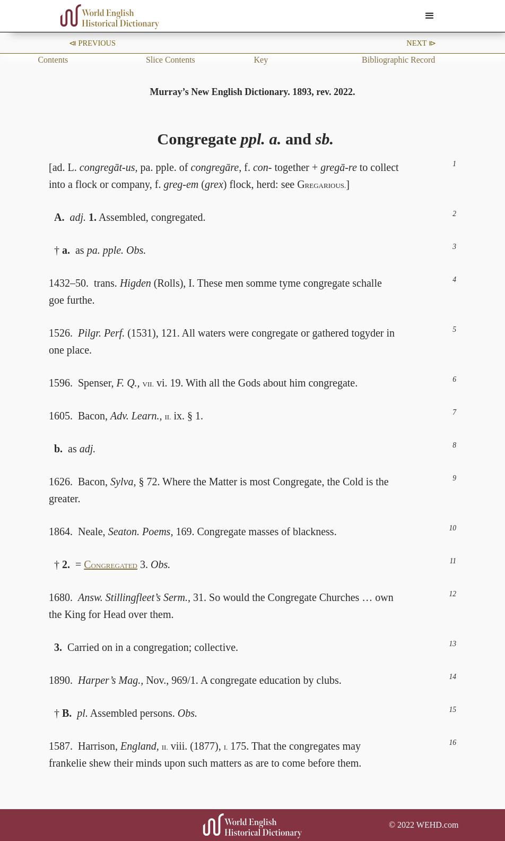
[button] (430, 16)
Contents (53, 59)
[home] (109, 16)
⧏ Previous (92, 43)
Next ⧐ (421, 43)
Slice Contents (170, 59)
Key (261, 59)
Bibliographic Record (398, 59)
